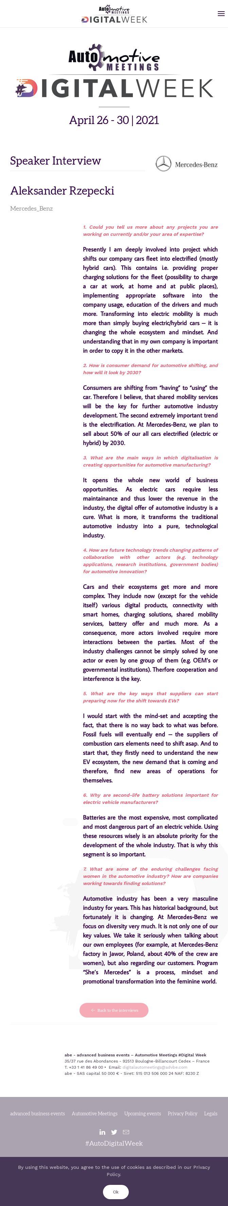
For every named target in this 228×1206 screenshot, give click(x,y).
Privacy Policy (182, 1114)
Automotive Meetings (95, 1114)
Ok (116, 1192)
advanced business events (37, 1114)
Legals (210, 1114)
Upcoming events (142, 1114)
